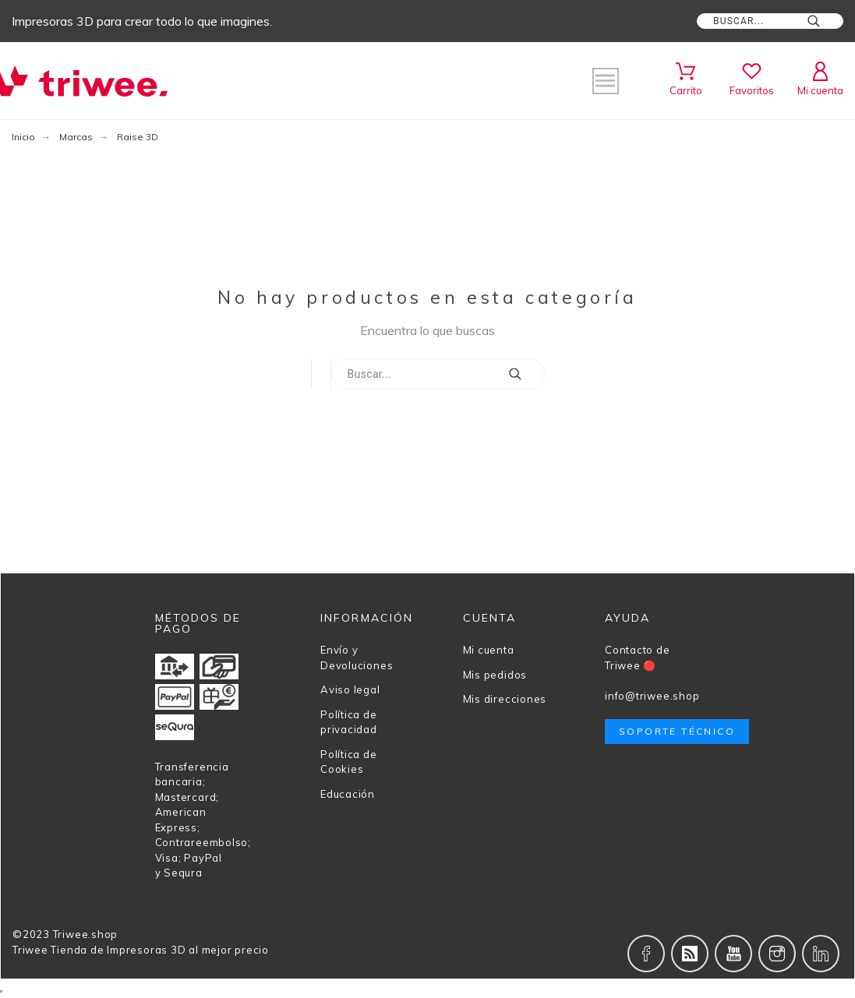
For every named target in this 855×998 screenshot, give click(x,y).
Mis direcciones (505, 699)
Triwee (30, 949)
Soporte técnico (677, 731)
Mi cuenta (488, 650)
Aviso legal (350, 689)
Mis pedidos (495, 674)
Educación (347, 794)
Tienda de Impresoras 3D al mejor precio (159, 949)
